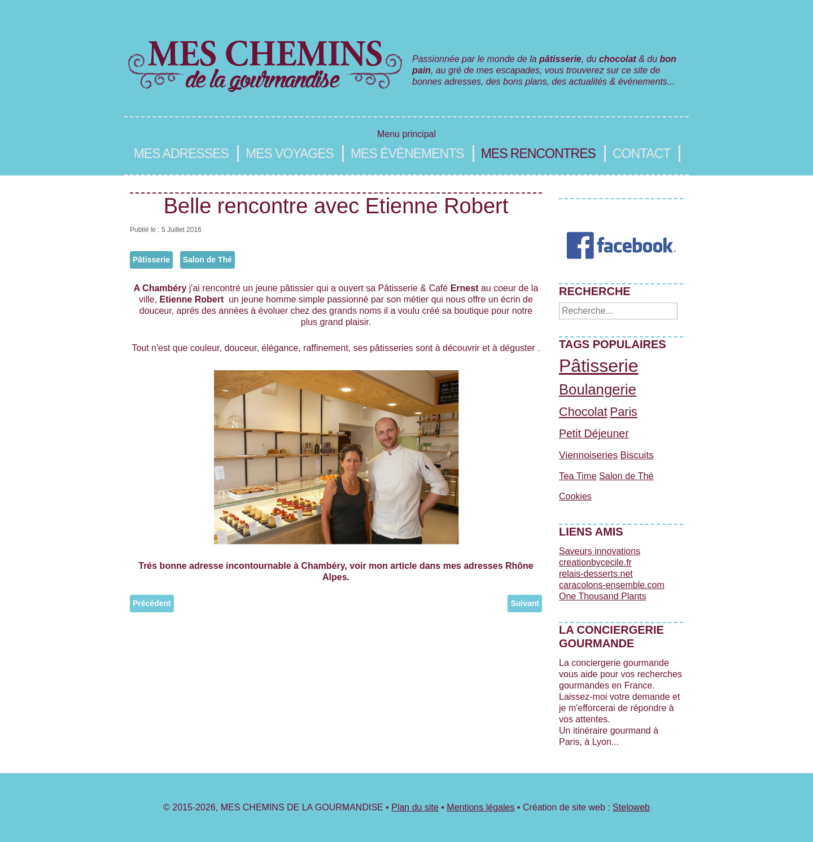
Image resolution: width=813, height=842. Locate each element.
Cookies (575, 496)
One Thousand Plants (602, 596)
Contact (641, 153)
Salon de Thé (207, 259)
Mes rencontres (538, 153)
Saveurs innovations (599, 551)
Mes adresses (181, 153)
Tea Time (578, 476)
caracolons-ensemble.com (612, 585)
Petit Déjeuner (594, 433)
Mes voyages (290, 153)
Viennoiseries (588, 455)
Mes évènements (407, 153)
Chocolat (583, 412)
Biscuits (637, 455)
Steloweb (631, 807)
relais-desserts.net (596, 573)
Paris (623, 412)
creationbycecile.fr (595, 562)
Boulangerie (597, 389)
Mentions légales (480, 807)
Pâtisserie (151, 259)
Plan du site (415, 807)
